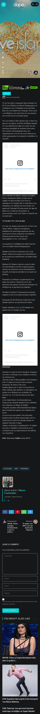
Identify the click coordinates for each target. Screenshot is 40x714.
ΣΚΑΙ (16, 468)
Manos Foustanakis (13, 97)
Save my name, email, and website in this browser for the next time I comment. (19, 603)
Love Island (8, 468)
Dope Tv (6, 93)
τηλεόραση (24, 468)
